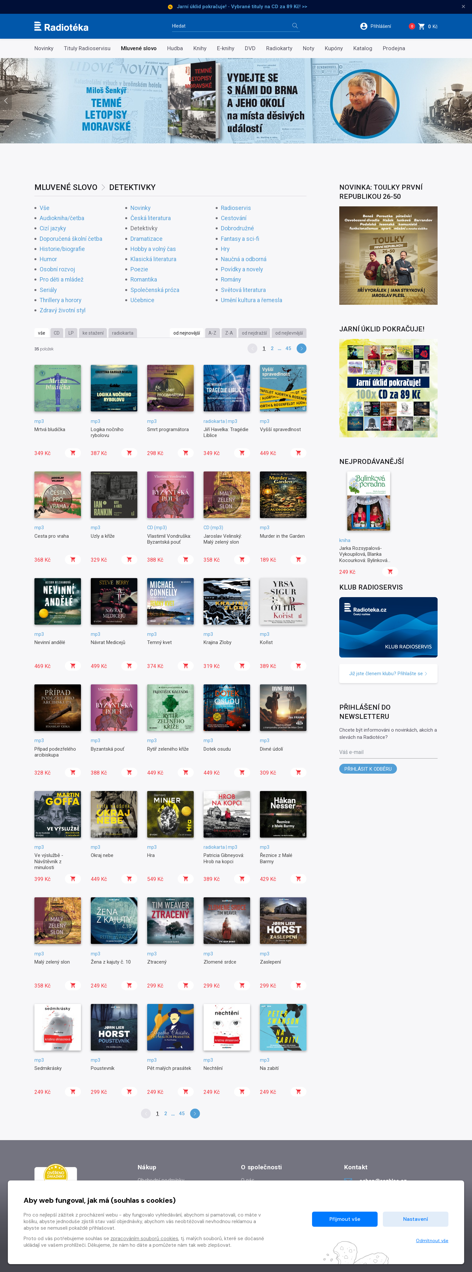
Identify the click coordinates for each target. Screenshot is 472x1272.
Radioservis (236, 208)
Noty (308, 48)
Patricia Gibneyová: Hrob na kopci (224, 858)
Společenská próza (154, 290)
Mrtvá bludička (49, 429)
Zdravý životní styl (63, 310)
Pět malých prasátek (169, 1068)
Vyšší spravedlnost (280, 429)
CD (57, 333)
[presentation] (6, 101)
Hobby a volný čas (153, 249)
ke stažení (93, 333)
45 (288, 348)
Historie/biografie (62, 249)
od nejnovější (186, 333)
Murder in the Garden (282, 536)
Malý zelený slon (52, 962)
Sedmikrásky (48, 1068)
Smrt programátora (168, 429)
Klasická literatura (153, 259)
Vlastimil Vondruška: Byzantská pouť (169, 539)
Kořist (266, 642)
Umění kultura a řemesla (251, 300)
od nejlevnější (289, 333)
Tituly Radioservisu (87, 48)
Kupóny (334, 48)
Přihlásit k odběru (368, 769)
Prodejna (394, 48)
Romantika (143, 280)
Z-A (229, 333)
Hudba (175, 48)
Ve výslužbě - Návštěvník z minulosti (48, 861)
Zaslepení (270, 962)
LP (71, 333)
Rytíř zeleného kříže (168, 749)
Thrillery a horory (60, 300)
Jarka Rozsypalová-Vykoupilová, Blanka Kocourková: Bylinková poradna (363, 557)
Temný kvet (159, 642)
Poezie (139, 269)
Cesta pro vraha (51, 536)
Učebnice (142, 300)
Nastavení (415, 1219)
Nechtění (213, 1068)
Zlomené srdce (220, 962)
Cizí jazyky (53, 228)
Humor (48, 259)
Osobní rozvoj (57, 269)
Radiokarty (279, 48)
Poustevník (102, 1068)
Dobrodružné (237, 228)
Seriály (48, 290)
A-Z (212, 333)
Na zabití (269, 1068)
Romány (231, 280)
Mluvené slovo (139, 48)
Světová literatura (243, 290)
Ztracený (157, 962)
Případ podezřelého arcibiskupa (55, 752)
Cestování (233, 218)
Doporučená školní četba (71, 239)
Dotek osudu (217, 749)
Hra (151, 855)
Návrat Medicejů (108, 642)
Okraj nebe (102, 855)
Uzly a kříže (103, 536)
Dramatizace (146, 239)
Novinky (43, 48)
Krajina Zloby (217, 642)
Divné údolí (271, 749)
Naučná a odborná (243, 259)
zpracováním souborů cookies (144, 1238)
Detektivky (143, 228)
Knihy (199, 48)
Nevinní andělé (49, 642)
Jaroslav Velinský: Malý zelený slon (223, 539)
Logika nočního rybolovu (107, 432)
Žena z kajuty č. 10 (111, 962)
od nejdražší (254, 333)
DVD (250, 48)
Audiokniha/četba (62, 218)
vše (41, 333)
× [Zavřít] (463, 6)
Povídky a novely (242, 269)
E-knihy (225, 48)
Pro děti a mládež (62, 280)
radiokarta (122, 333)
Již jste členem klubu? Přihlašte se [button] (388, 674)
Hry (225, 249)
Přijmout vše (344, 1219)
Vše (44, 208)
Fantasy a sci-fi (240, 239)
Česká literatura (150, 218)
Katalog (362, 48)
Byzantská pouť (107, 749)
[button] (380, 26)
